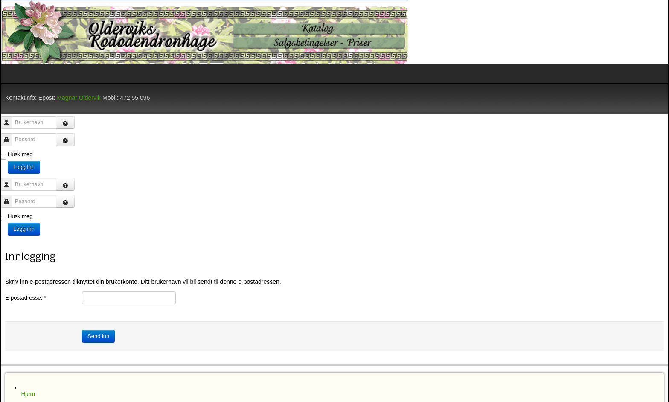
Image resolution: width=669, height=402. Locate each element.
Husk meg (20, 154)
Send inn (98, 336)
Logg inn (24, 167)
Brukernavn (9, 118)
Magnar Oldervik (79, 97)
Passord (9, 135)
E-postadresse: (25, 297)
